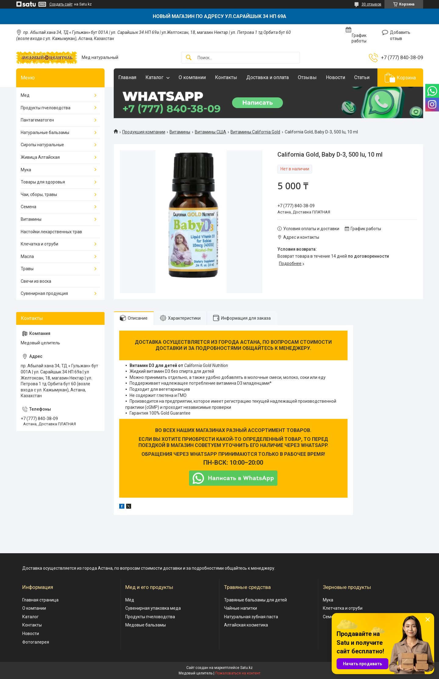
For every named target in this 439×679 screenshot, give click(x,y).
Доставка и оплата (267, 77)
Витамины (180, 131)
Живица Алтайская (40, 157)
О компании (192, 77)
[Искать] (188, 58)
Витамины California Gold (255, 131)
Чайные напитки (240, 608)
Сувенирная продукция (44, 293)
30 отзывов (371, 4)
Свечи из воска (36, 281)
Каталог (154, 77)
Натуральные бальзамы (45, 132)
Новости (335, 77)
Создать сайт (61, 4)
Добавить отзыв (400, 35)
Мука (26, 169)
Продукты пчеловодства (45, 107)
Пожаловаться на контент (237, 673)
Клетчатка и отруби (342, 608)
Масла (27, 256)
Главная (127, 77)
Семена (28, 206)
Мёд (129, 599)
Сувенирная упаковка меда (153, 608)
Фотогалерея (35, 642)
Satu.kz (246, 668)
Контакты (226, 77)
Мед (25, 95)
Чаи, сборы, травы (39, 194)
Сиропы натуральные (42, 144)
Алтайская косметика (246, 625)
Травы (27, 268)
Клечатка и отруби (39, 243)
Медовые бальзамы (145, 625)
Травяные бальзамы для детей (255, 599)
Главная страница (40, 599)
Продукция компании (143, 131)
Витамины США (210, 131)
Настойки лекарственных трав (51, 231)
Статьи (361, 77)
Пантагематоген (37, 120)
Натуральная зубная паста (251, 616)
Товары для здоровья (43, 182)
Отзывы (307, 77)
